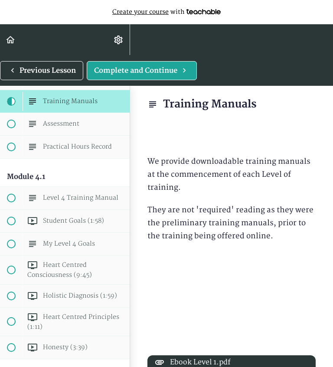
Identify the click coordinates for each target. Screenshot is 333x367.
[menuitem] (119, 39)
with (166, 12)
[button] (11, 39)
